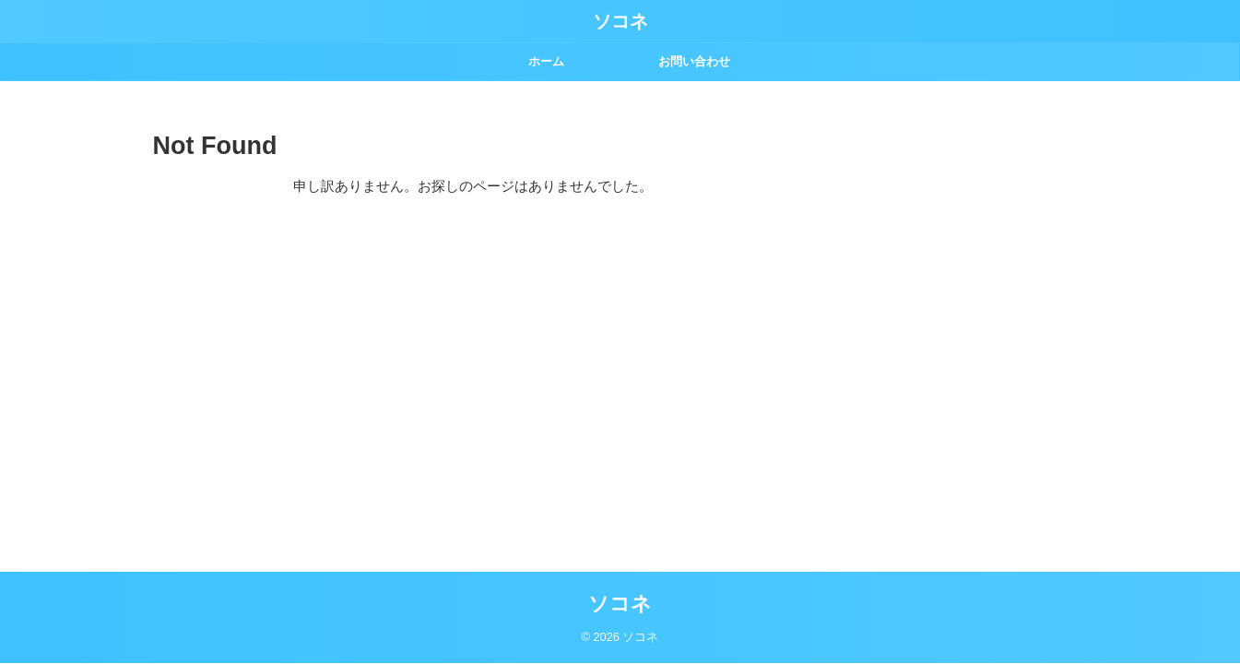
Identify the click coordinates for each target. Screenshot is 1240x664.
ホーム (546, 61)
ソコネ (620, 21)
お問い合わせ (694, 61)
